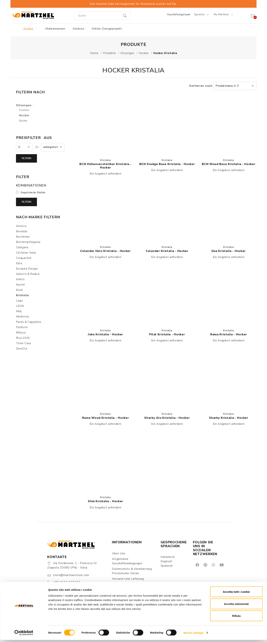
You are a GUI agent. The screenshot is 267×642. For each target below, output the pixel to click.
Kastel (20, 284)
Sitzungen (26, 105)
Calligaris (22, 247)
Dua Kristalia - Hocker (229, 251)
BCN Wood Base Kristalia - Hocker (228, 164)
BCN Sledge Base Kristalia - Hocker (167, 164)
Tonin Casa (23, 343)
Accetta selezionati (236, 605)
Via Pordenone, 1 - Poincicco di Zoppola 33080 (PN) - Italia (72, 565)
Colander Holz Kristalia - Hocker (105, 251)
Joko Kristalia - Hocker (105, 334)
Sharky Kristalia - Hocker (228, 418)
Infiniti (20, 279)
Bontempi (23, 236)
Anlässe (78, 29)
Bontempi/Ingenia (28, 242)
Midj (19, 311)
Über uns (118, 553)
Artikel (30, 29)
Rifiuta (236, 617)
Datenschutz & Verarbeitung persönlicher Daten (132, 571)
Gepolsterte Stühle (33, 192)
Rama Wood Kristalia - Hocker (105, 418)
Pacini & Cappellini (28, 322)
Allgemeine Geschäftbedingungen (127, 561)
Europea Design (27, 268)
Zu (36, 147)
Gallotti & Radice (28, 274)
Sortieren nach (223, 86)
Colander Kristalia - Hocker (167, 251)
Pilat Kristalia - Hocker (167, 334)
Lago (19, 300)
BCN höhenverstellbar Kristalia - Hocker (105, 166)
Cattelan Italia (26, 252)
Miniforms (22, 316)
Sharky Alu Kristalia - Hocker (167, 418)
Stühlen (24, 110)
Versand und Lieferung (128, 579)
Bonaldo (22, 231)
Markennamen (55, 29)
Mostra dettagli (193, 634)
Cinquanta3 (24, 258)
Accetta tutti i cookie (236, 593)
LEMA (20, 306)
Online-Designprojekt (107, 29)
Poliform (22, 327)
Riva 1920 (23, 338)
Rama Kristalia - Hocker (228, 334)
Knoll (19, 290)
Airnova (21, 226)
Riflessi (21, 332)
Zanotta (21, 348)
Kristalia (105, 160)
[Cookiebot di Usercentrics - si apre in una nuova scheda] (24, 635)
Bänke (23, 121)
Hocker (24, 115)
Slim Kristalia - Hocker (105, 501)
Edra (19, 263)
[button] (106, 125)
